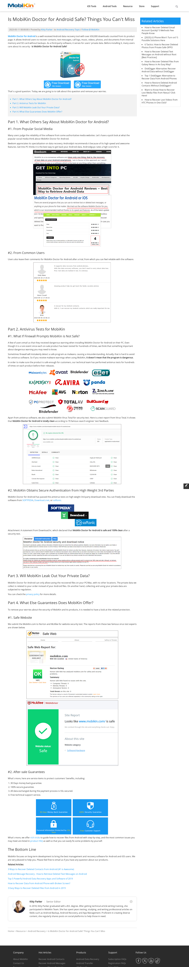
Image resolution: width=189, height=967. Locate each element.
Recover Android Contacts (51, 959)
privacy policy (33, 594)
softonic (57, 500)
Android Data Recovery (87, 959)
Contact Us (18, 963)
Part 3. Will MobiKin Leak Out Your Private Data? (36, 107)
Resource (127, 6)
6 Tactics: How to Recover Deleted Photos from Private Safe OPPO (160, 46)
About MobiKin (20, 959)
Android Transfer (84, 963)
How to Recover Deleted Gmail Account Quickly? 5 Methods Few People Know (158, 30)
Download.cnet (41, 500)
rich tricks (35, 837)
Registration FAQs (117, 963)
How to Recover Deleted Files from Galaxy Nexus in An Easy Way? (160, 63)
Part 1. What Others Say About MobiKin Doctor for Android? (42, 99)
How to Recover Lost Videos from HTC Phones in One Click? (160, 101)
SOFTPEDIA (27, 500)
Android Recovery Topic (68, 29)
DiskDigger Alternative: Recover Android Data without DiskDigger (159, 70)
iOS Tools (91, 6)
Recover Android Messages (52, 963)
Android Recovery (37, 931)
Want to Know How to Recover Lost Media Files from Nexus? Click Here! (158, 92)
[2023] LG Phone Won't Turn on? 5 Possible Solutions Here (160, 39)
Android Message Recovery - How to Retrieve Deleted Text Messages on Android (47, 873)
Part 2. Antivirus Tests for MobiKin (29, 103)
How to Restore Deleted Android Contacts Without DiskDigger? (159, 84)
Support (155, 6)
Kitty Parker (47, 29)
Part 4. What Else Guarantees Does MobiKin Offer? (37, 111)
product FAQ (36, 841)
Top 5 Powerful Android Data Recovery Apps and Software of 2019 (40, 878)
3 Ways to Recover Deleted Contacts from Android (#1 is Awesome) (41, 869)
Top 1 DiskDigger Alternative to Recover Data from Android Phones (159, 77)
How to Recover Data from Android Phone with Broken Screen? (39, 883)
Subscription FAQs (117, 959)
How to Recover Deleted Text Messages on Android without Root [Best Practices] (159, 54)
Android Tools (110, 6)
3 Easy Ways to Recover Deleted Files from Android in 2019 (37, 888)
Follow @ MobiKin (90, 29)
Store (141, 6)
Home (11, 931)
